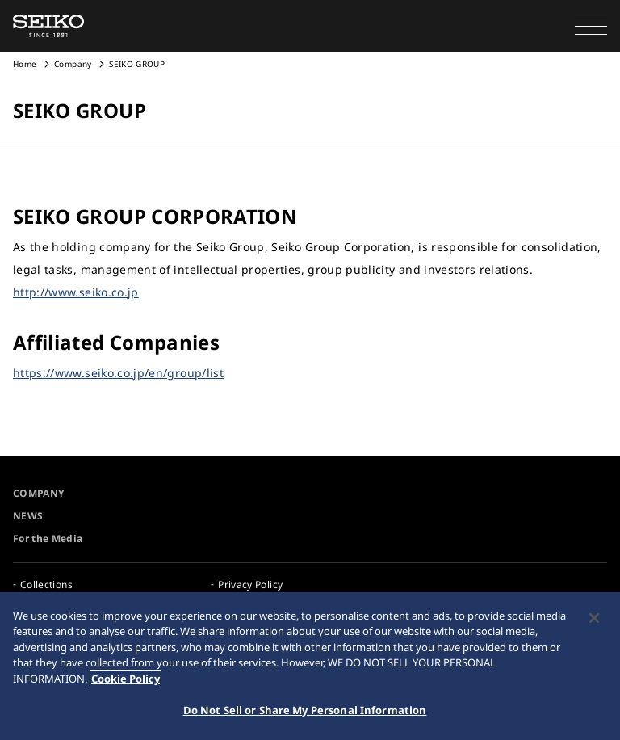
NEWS (28, 516)
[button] (591, 26)
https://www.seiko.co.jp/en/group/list (118, 373)
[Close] (594, 618)
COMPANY (38, 493)
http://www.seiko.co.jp (76, 292)
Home (24, 63)
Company (72, 63)
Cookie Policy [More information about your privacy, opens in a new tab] (125, 678)
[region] (310, 666)
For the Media (48, 538)
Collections (46, 584)
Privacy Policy (250, 584)
